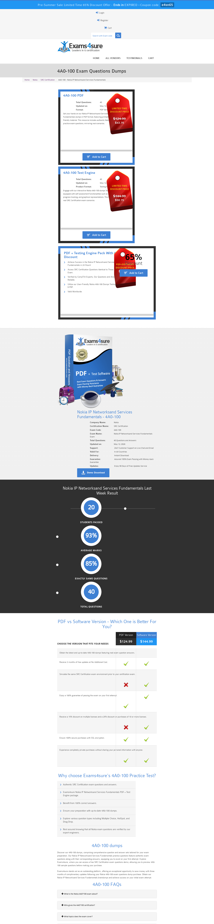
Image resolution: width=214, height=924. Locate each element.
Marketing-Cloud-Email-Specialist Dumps (177, 902)
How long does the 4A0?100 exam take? (42, 614)
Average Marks (85, 307)
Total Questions (172, 307)
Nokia (35, 51)
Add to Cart (66, 113)
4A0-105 (27, 711)
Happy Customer (106, 880)
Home (133, 24)
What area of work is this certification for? (43, 591)
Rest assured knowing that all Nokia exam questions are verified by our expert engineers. (151, 483)
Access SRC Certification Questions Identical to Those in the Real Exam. (68, 144)
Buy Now (179, 692)
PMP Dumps (36, 901)
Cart (188, 24)
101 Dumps (64, 901)
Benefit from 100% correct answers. (44, 468)
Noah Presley (106, 875)
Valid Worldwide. (42, 159)
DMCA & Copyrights (108, 919)
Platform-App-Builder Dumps (36, 907)
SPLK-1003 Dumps (121, 906)
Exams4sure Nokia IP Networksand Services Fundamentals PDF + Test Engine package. (152, 457)
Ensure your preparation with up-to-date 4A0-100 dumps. (142, 468)
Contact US (89, 919)
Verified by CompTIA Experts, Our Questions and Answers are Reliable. (68, 149)
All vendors (150, 24)
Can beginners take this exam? (38, 580)
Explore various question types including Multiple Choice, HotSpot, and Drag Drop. (63, 483)
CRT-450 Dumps (149, 901)
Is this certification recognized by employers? (44, 603)
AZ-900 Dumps (93, 906)
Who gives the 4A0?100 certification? (41, 557)
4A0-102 (27, 721)
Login (172, 12)
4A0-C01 (27, 742)
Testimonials (171, 24)
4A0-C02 (27, 752)
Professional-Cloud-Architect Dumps (121, 902)
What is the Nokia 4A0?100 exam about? (42, 546)
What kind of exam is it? (35, 637)
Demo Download (120, 246)
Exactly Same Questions (129, 307)
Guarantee (52, 919)
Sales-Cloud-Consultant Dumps (93, 902)
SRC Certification (48, 51)
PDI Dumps (64, 906)
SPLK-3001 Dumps (149, 906)
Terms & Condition (70, 919)
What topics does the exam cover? (39, 569)
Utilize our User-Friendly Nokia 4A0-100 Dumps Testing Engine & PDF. (67, 154)
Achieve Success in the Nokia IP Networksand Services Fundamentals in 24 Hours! (73, 140)
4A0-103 (27, 691)
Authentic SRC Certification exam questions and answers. (54, 455)
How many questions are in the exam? (41, 625)
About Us (37, 919)
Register (157, 12)
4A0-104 (27, 701)
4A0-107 (27, 732)
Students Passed (42, 307)
